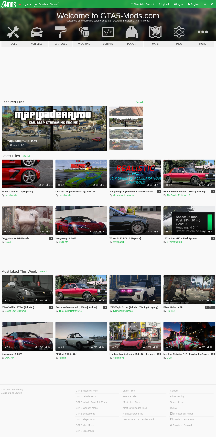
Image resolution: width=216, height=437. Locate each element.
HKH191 (171, 311)
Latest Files (129, 390)
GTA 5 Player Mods (86, 419)
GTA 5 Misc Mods (85, 431)
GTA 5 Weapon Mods (87, 408)
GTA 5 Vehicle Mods (86, 396)
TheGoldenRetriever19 (178, 195)
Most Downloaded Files (135, 408)
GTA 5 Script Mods (85, 413)
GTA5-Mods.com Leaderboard (138, 419)
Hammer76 (118, 357)
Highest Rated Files (133, 413)
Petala (8, 242)
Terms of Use (177, 402)
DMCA (173, 408)
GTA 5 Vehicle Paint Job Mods (91, 402)
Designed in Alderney (12, 389)
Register (193, 4)
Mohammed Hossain (123, 195)
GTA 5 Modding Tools (87, 390)
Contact (174, 390)
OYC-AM (63, 242)
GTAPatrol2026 (174, 242)
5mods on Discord (181, 425)
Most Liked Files (131, 402)
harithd (62, 357)
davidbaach (11, 195)
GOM (169, 357)
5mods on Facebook (182, 419)
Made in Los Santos (11, 393)
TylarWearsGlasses (123, 311)
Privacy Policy (177, 396)
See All (139, 102)
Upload (164, 4)
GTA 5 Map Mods (85, 425)
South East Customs (15, 311)
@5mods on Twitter (181, 413)
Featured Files (130, 396)
